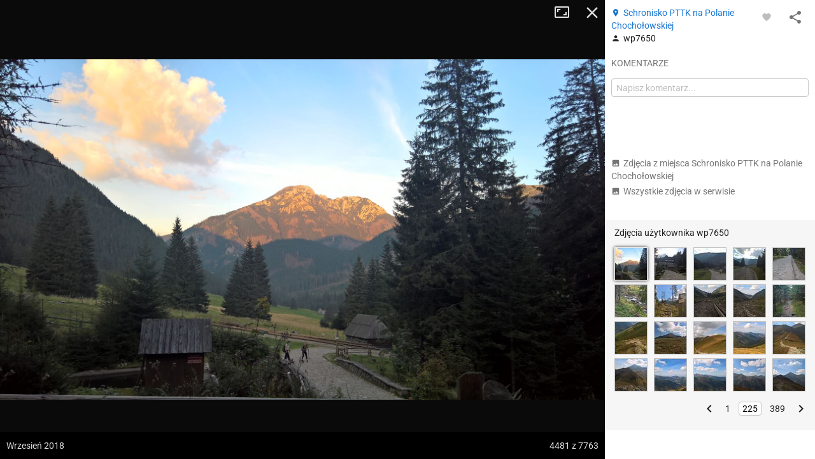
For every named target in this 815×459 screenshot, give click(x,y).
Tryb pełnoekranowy (566, 13)
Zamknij (592, 13)
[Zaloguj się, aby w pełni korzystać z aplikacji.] (766, 16)
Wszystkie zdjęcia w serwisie (673, 191)
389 (777, 409)
